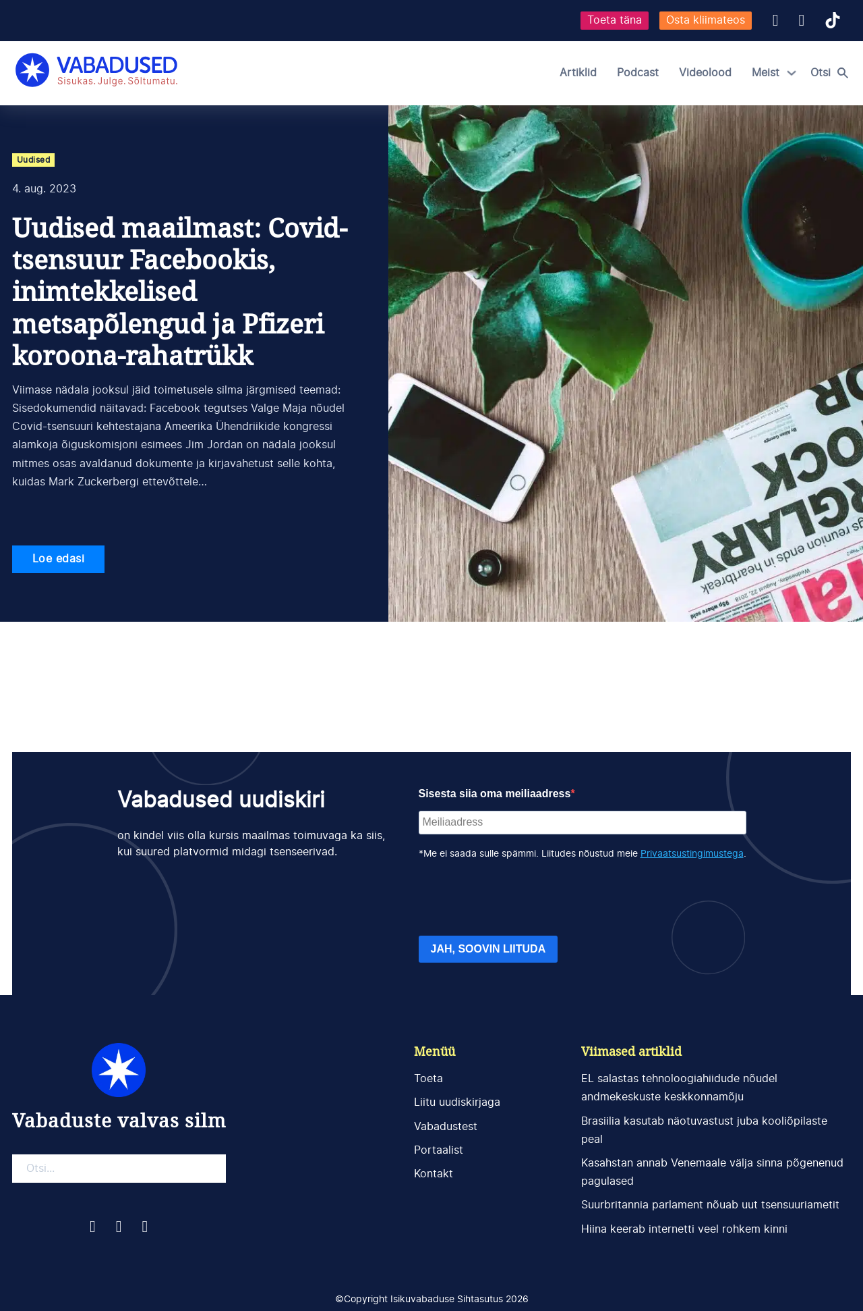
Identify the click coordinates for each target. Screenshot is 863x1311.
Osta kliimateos (705, 20)
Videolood (705, 73)
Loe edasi (58, 559)
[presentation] (521, 898)
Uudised (34, 160)
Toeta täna (614, 20)
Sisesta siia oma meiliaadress (495, 793)
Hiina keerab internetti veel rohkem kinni (684, 1229)
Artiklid (578, 73)
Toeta (428, 1078)
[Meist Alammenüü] (791, 73)
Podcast (638, 73)
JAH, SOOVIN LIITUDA (488, 949)
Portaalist (438, 1150)
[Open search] (832, 73)
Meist (765, 73)
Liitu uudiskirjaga (457, 1102)
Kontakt (433, 1174)
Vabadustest (445, 1126)
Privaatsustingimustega (692, 854)
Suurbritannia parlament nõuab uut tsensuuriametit (710, 1205)
